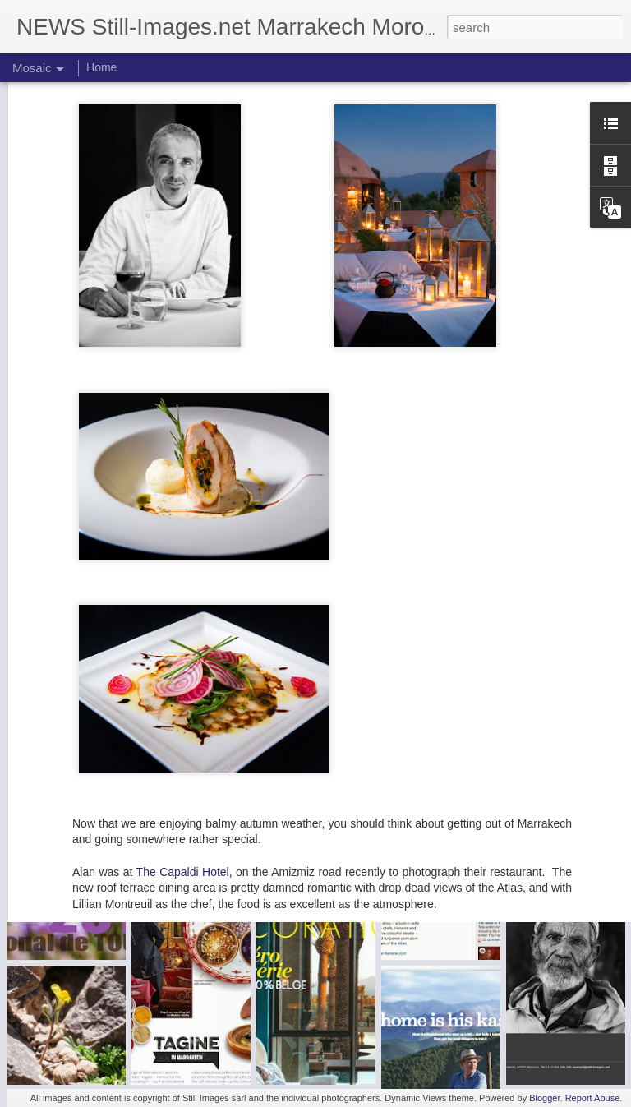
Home (101, 67)
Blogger (544, 1098)
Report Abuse (592, 1098)
